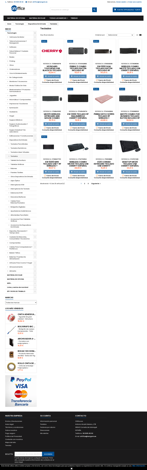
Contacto (80, 415)
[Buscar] (73, 9)
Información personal (48, 421)
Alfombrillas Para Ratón (19, 215)
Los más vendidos (14, 308)
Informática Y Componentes (20, 99)
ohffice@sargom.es (39, 2)
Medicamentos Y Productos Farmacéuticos (19, 90)
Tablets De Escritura (18, 160)
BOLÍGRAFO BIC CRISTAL (27, 327)
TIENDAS (74, 18)
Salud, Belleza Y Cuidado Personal (18, 52)
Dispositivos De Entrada (18, 140)
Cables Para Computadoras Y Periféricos (20, 248)
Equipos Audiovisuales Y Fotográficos (18, 125)
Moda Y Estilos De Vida (17, 85)
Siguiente (96, 183)
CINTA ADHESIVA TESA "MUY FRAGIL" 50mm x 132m (27, 314)
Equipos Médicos (15, 120)
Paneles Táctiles (17, 172)
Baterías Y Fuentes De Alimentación (17, 258)
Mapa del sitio (10, 442)
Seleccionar (121, 35)
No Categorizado (16, 77)
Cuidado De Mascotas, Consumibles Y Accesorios (19, 238)
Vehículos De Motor (16, 37)
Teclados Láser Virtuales (20, 152)
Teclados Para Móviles (19, 144)
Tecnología (11, 33)
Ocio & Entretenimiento (18, 73)
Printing (12, 61)
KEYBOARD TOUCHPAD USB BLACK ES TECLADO (52, 68)
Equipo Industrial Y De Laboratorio (17, 131)
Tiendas (8, 445)
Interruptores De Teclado (20, 189)
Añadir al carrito (52, 76)
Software (12, 47)
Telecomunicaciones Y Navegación (18, 42)
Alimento (12, 271)
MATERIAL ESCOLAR (37, 18)
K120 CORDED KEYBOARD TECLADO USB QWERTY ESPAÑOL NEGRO (104, 164)
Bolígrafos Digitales (18, 207)
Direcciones (44, 430)
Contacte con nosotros (14, 439)
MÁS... (9, 283)
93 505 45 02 (18, 2)
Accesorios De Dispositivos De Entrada (21, 226)
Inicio (8, 29)
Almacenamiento (16, 267)
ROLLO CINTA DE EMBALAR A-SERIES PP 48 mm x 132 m (27, 363)
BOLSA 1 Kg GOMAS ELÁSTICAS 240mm (27, 351)
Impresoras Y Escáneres (18, 104)
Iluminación (13, 108)
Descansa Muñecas (18, 197)
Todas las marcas (57, 18)
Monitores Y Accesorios (18, 81)
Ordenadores (14, 69)
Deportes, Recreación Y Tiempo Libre (18, 232)
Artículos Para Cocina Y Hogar (20, 263)
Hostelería (13, 112)
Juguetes (13, 95)
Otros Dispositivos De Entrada (22, 176)
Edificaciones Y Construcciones (21, 136)
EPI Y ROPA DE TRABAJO (16, 291)
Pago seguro (10, 433)
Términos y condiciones (14, 427)
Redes (11, 57)
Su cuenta (45, 415)
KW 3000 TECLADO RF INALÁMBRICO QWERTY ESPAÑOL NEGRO (78, 117)
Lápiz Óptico (15, 181)
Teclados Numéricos (18, 148)
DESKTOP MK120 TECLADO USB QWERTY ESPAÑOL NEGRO (130, 164)
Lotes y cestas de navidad (17, 287)
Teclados (14, 156)
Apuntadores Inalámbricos (21, 211)
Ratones (14, 168)
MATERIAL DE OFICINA (16, 18)
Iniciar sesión (121, 2)
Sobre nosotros (11, 430)
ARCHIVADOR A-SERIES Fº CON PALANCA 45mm (27, 339)
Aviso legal (9, 424)
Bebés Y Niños (14, 253)
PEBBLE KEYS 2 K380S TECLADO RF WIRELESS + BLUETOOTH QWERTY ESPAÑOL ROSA (104, 118)
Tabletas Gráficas (17, 164)
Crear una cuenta (135, 2)
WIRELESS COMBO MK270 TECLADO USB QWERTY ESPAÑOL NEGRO (130, 69)
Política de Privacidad (13, 436)
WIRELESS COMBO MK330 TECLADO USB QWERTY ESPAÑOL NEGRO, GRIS (78, 164)
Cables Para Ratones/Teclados (18, 202)
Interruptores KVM (17, 185)
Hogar (11, 116)
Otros (11, 65)
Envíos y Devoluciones (13, 421)
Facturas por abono (47, 427)
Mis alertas (44, 433)
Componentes (15, 243)
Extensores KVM (17, 193)
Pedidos (43, 424)
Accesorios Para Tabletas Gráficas (20, 220)
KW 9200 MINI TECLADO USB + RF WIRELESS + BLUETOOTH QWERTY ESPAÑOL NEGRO (52, 165)
